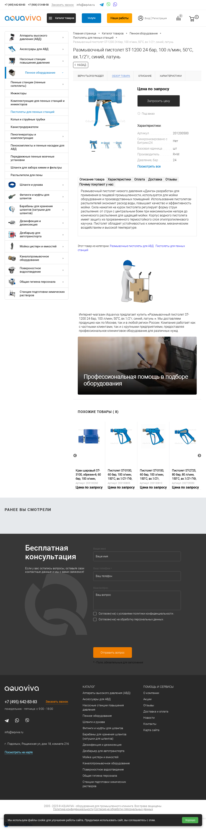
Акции (147, 699)
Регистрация (159, 18)
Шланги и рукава (36, 185)
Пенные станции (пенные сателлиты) (38, 84)
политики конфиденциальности (153, 613)
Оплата (139, 179)
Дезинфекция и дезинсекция (36, 223)
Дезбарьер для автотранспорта (36, 234)
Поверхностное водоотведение (36, 270)
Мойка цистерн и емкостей (36, 246)
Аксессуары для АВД (36, 49)
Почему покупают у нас (96, 184)
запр (198, 20)
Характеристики (119, 179)
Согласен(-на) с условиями (136, 613)
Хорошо (190, 820)
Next (199, 456)
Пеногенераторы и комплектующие (38, 136)
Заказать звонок (62, 5)
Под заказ (146, 113)
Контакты (149, 724)
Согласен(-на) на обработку (131, 619)
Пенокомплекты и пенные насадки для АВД (37, 147)
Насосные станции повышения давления (36, 61)
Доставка (155, 179)
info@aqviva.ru (86, 4)
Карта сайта (151, 730)
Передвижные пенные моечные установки (32, 158)
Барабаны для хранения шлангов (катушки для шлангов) (36, 209)
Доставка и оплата (155, 711)
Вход (147, 18)
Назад (81, 64)
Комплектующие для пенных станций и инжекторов (38, 102)
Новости (149, 717)
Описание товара (91, 179)
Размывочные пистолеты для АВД (132, 246)
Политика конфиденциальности (73, 809)
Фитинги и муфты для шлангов (36, 196)
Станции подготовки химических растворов (36, 293)
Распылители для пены (27, 175)
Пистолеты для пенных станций (32, 112)
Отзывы (171, 179)
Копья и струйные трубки (28, 119)
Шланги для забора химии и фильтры (36, 167)
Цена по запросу (153, 88)
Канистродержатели (24, 127)
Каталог (89, 687)
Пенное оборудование (36, 73)
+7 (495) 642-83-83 (21, 702)
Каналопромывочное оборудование (36, 258)
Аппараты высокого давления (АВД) (36, 37)
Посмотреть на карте (19, 752)
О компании (151, 693)
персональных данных (148, 619)
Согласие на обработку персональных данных (123, 809)
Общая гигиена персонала (36, 282)
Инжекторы (18, 93)
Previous (75, 456)
